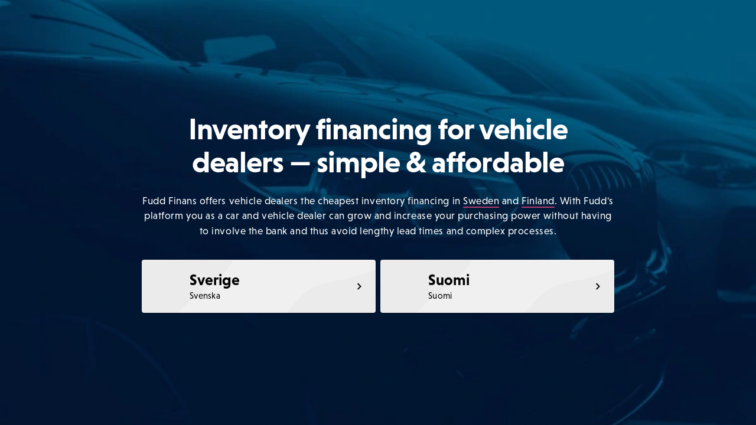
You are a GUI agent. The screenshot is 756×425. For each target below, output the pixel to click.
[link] (259, 286)
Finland (538, 201)
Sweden (481, 201)
